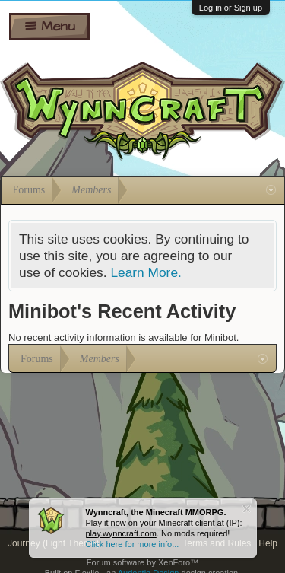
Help (267, 543)
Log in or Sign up (230, 7)
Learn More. (145, 272)
